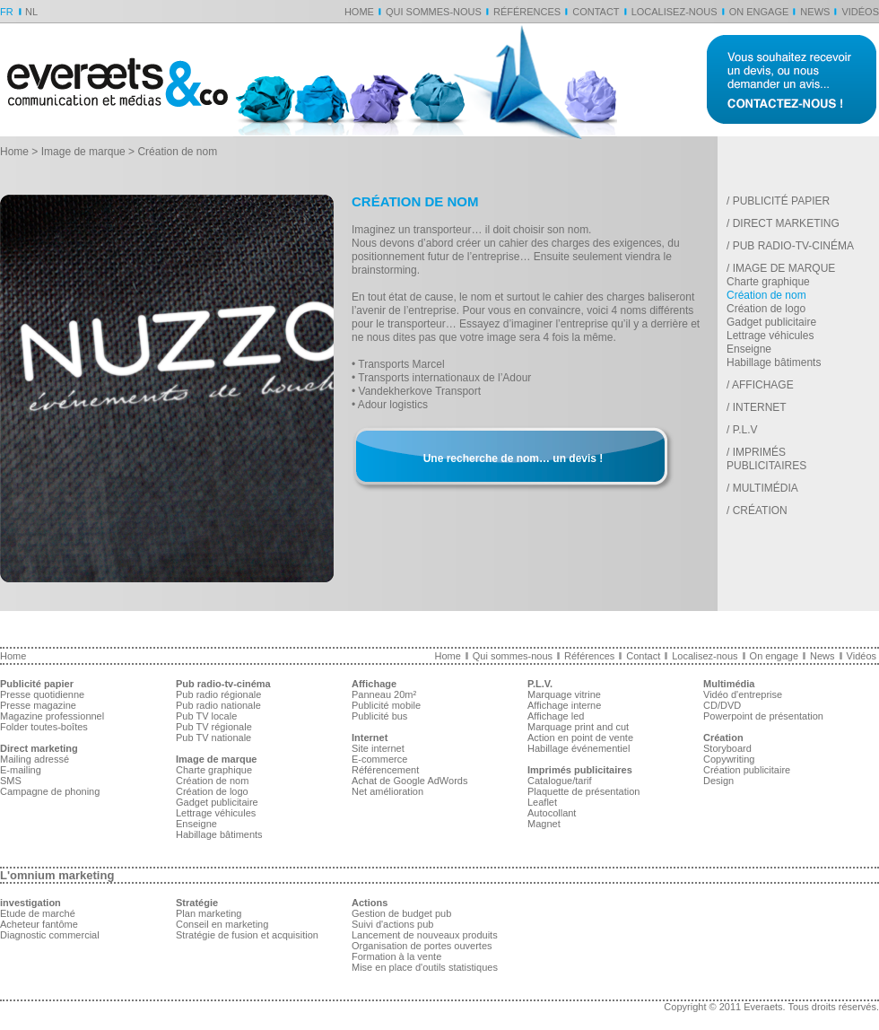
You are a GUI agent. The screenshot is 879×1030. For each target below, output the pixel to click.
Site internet (378, 748)
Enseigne (749, 349)
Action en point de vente (580, 737)
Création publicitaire (746, 769)
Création (760, 510)
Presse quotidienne (42, 694)
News (815, 11)
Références (527, 11)
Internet (760, 407)
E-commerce (379, 759)
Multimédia (765, 488)
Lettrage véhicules (770, 335)
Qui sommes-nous (434, 11)
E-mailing (20, 769)
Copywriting (728, 759)
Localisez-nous (674, 11)
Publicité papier (781, 201)
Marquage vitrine (564, 694)
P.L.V (745, 429)
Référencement (385, 769)
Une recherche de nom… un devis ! (513, 458)
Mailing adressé (34, 759)
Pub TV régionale (214, 726)
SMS (11, 780)
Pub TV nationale (213, 737)
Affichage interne (564, 705)
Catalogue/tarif (559, 780)
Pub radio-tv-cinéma (793, 246)
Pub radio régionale (218, 694)
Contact (595, 11)
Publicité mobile (386, 705)
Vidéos (860, 11)
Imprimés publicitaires (766, 459)
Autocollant (551, 812)
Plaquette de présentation (583, 791)
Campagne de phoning (50, 791)
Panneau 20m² (384, 694)
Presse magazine (38, 705)
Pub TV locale (206, 716)
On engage (759, 11)
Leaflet (542, 802)
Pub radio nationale (218, 705)
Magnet (544, 823)
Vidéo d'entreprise (742, 694)
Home (359, 11)
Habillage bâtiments (774, 362)
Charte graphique (768, 281)
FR (6, 11)
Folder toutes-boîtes (44, 726)
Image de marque (83, 151)
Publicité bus (379, 716)
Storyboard (727, 748)
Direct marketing (786, 223)
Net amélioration (387, 791)
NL (31, 11)
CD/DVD (722, 705)
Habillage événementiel (578, 748)
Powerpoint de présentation (763, 716)
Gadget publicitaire (771, 322)
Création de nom (766, 295)
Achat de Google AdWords (409, 780)
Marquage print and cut (578, 726)
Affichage (763, 385)
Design (718, 780)
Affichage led (555, 716)
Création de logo (766, 308)
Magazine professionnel (52, 716)
